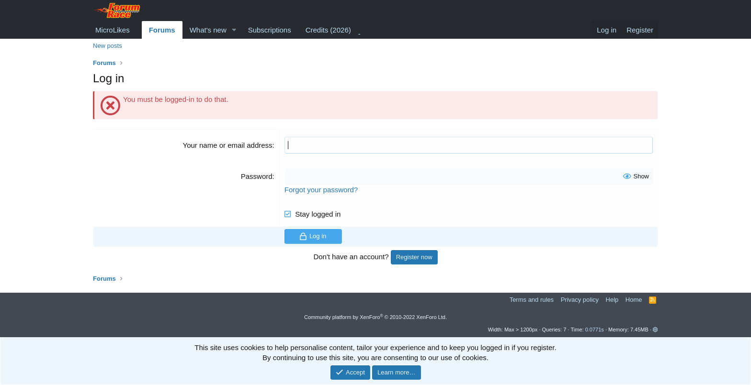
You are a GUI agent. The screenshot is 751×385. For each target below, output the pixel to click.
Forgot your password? (321, 190)
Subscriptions (269, 30)
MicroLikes (112, 30)
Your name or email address (228, 145)
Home (634, 299)
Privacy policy (580, 299)
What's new (208, 30)
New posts (107, 45)
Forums (162, 30)
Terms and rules (532, 299)
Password (257, 176)
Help (612, 299)
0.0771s (594, 329)
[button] (234, 30)
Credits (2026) (328, 30)
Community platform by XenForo (375, 317)
